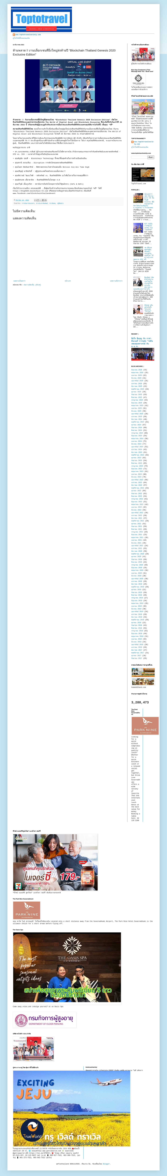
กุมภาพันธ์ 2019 (137, 612)
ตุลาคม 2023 (136, 458)
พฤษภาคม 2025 (137, 406)
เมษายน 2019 (136, 606)
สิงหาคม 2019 (136, 595)
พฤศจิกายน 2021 (137, 521)
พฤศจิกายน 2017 (137, 653)
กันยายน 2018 (136, 625)
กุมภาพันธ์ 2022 (137, 513)
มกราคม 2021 (136, 548)
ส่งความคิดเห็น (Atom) (32, 285)
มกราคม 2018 (136, 647)
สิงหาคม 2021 (136, 529)
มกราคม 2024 (136, 450)
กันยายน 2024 (136, 428)
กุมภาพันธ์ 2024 (137, 447)
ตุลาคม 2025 (136, 392)
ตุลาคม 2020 (136, 557)
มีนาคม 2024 (136, 444)
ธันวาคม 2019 (136, 584)
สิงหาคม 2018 (136, 628)
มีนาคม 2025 (136, 411)
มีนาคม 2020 (136, 576)
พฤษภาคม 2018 (137, 636)
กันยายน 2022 (136, 494)
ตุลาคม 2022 (136, 491)
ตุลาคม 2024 (136, 425)
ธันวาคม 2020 (136, 551)
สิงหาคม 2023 (136, 463)
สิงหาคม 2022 (136, 496)
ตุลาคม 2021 (136, 524)
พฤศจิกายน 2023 (137, 455)
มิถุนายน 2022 (136, 502)
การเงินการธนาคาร (28, 203)
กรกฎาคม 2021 (137, 532)
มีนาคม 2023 (136, 477)
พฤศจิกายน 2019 (137, 587)
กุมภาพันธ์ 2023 (137, 480)
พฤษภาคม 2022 (137, 504)
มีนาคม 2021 (136, 543)
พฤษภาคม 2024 (137, 439)
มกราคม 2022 (136, 516)
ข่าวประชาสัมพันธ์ (42, 203)
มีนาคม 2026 (136, 378)
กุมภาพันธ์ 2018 (137, 645)
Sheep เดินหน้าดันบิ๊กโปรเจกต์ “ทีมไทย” (148, 308)
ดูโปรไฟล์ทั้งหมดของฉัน (21, 38)
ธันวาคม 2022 (136, 485)
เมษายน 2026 (136, 375)
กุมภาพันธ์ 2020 (137, 579)
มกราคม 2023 (136, 483)
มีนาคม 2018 (136, 642)
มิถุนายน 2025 (136, 403)
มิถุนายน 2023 (136, 469)
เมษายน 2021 (136, 540)
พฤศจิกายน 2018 (137, 620)
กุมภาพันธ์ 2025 (137, 414)
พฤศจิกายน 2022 (137, 488)
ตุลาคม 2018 (136, 623)
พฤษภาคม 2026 (137, 373)
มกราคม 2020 (136, 581)
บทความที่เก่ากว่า (116, 281)
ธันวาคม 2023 (136, 452)
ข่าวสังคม (52, 203)
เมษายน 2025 (136, 408)
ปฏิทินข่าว (60, 203)
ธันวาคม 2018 (136, 617)
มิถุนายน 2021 (136, 535)
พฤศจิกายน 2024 (137, 422)
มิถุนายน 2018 (136, 634)
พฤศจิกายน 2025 (137, 389)
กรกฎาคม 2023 (137, 466)
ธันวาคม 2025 (136, 386)
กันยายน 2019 (136, 592)
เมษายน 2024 (136, 441)
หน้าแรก (68, 281)
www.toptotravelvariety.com (28, 35)
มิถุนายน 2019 (136, 601)
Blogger (106, 1164)
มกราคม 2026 (136, 384)
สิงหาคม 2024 (136, 430)
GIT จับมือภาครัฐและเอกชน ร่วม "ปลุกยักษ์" (148, 227)
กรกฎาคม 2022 (137, 499)
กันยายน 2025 (136, 395)
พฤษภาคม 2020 (137, 570)
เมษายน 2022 (136, 507)
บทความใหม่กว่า (19, 281)
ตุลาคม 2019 (136, 590)
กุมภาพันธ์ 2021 (137, 546)
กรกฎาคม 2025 (137, 400)
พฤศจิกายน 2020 (137, 554)
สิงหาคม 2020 (136, 562)
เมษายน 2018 (136, 639)
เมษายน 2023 (136, 474)
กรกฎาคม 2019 (137, 598)
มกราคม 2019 (136, 614)
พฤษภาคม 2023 (137, 471)
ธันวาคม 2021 (136, 518)
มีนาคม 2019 (136, 609)
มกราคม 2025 (136, 417)
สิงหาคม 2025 (136, 397)
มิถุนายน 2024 (136, 436)
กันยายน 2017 (136, 658)
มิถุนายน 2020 (136, 568)
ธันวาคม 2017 (136, 650)
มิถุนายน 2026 (136, 370)
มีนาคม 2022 (136, 510)
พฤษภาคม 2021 (137, 537)
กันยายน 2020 (136, 559)
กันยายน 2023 (136, 461)
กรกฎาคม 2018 (137, 631)
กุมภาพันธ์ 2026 (137, 381)
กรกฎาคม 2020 (137, 565)
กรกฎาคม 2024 (137, 433)
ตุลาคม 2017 (136, 656)
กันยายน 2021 (136, 526)
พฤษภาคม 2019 (137, 603)
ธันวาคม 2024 (136, 419)
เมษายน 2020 (136, 573)
